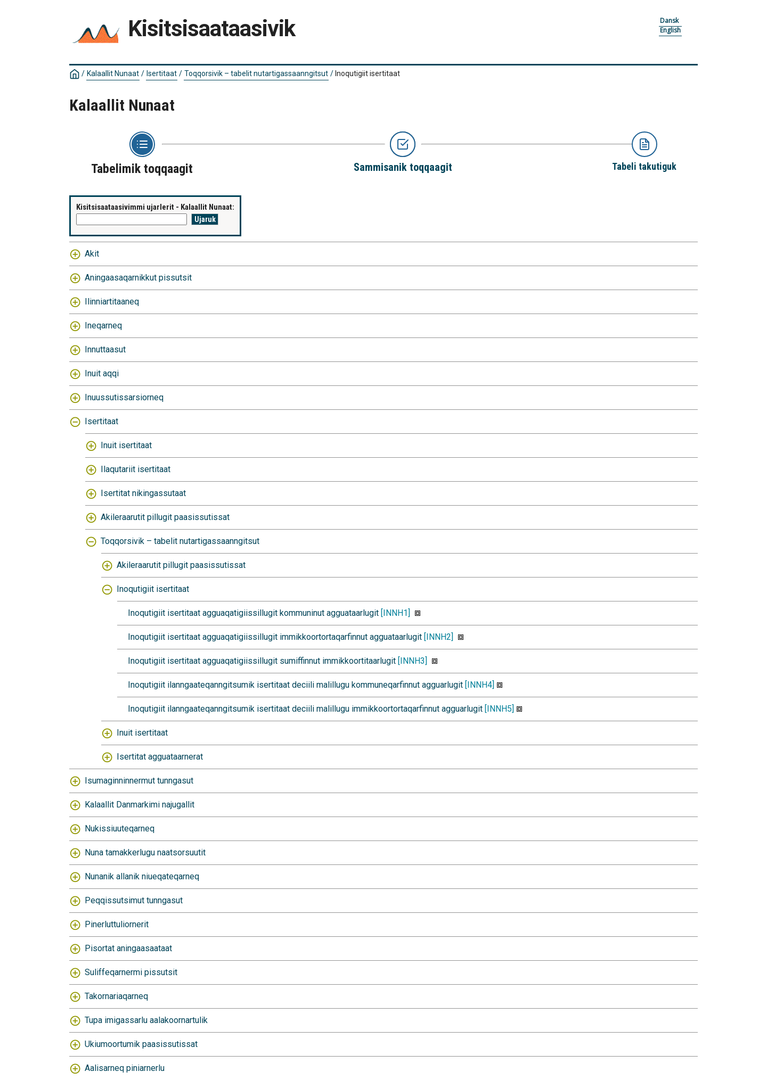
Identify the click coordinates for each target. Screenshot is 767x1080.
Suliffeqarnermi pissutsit (131, 972)
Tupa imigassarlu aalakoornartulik (146, 1020)
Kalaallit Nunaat (113, 73)
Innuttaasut (105, 349)
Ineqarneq (103, 325)
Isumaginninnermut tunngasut (139, 781)
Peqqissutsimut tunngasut (134, 900)
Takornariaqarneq (116, 996)
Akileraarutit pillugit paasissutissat (165, 517)
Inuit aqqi (102, 373)
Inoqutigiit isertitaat (367, 73)
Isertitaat (161, 73)
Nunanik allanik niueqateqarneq (142, 876)
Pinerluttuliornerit (117, 924)
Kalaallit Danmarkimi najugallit (139, 804)
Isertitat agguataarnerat (160, 757)
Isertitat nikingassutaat (143, 493)
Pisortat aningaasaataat (128, 948)
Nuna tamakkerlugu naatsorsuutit (145, 852)
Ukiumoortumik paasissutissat (141, 1044)
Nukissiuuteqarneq (119, 828)
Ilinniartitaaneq (112, 301)
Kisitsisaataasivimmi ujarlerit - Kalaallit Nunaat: (155, 207)
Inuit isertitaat (126, 445)
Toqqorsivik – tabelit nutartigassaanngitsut (256, 73)
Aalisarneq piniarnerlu (125, 1068)
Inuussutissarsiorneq (124, 397)
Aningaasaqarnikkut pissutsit (138, 278)
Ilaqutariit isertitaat (135, 469)
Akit (92, 254)
